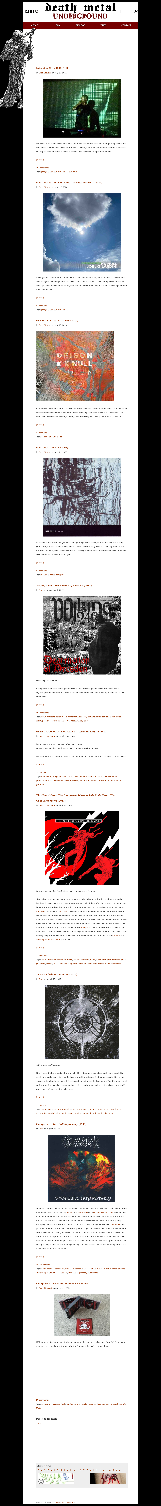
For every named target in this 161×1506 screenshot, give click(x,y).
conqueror (59, 1268)
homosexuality (86, 776)
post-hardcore (113, 959)
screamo (62, 721)
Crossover (51, 959)
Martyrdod (85, 927)
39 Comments (42, 168)
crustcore (91, 1109)
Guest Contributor (47, 736)
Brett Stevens (45, 73)
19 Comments (42, 713)
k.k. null (57, 172)
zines (103, 25)
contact (126, 25)
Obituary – (48, 939)
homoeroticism (75, 717)
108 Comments (43, 1264)
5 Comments (42, 571)
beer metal (46, 776)
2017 (43, 717)
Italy (85, 717)
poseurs (45, 721)
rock (55, 963)
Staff (41, 590)
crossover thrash (64, 959)
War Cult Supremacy (77, 1273)
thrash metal (104, 963)
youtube (40, 784)
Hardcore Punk (89, 1268)
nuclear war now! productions (108, 1404)
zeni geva (73, 172)
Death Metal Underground (66, 1502)
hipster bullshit (104, 1268)
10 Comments (42, 1400)
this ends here (90, 963)
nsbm (38, 721)
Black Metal (63, 1109)
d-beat (77, 959)
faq (58, 25)
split (61, 963)
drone (68, 1268)
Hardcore (85, 959)
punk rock (40, 963)
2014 (43, 1109)
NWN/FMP (58, 780)
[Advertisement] (83, 47)
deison (44, 437)
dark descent (103, 1109)
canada (50, 1268)
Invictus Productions (84, 1113)
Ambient (51, 717)
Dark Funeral (116, 1224)
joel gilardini (47, 172)
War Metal (71, 721)
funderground (67, 1113)
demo (76, 776)
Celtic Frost (63, 911)
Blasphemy (83, 1212)
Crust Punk (81, 1109)
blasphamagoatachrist (63, 776)
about (34, 25)
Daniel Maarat (45, 1288)
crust (72, 1109)
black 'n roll (61, 717)
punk (123, 959)
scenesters (84, 780)
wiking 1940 (83, 721)
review (54, 721)
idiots (84, 1404)
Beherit (70, 1212)
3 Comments (42, 955)
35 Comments (42, 772)
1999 (43, 1268)
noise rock (101, 959)
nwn (50, 780)
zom (111, 1113)
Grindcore (76, 1268)
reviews (80, 25)
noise (65, 172)
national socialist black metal (101, 717)
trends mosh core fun (100, 780)
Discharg (40, 911)
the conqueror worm (73, 963)
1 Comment (41, 433)
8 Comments (42, 305)
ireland (98, 1113)
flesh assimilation (52, 1113)
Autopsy (116, 935)
